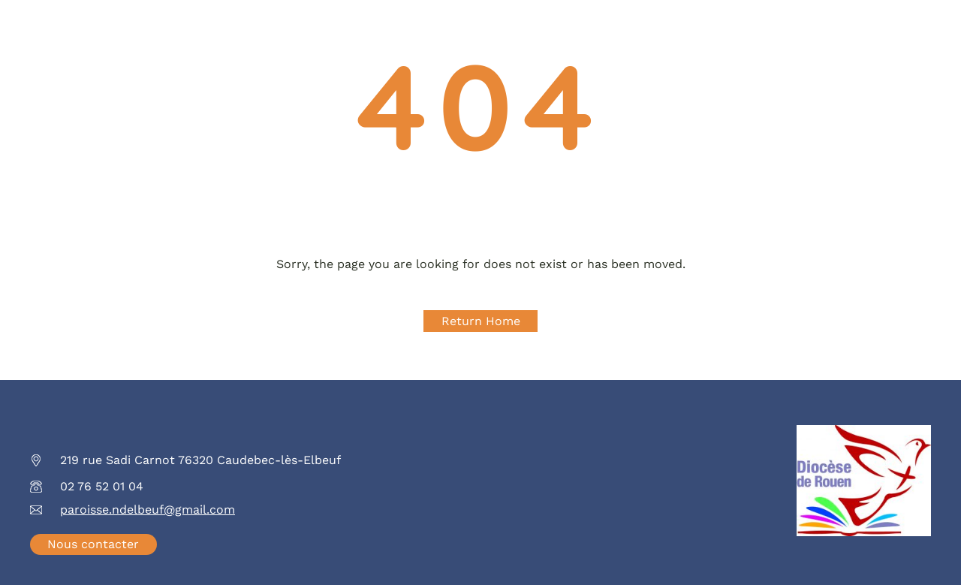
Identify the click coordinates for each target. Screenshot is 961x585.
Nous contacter (93, 544)
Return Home (480, 321)
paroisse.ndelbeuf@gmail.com (147, 509)
